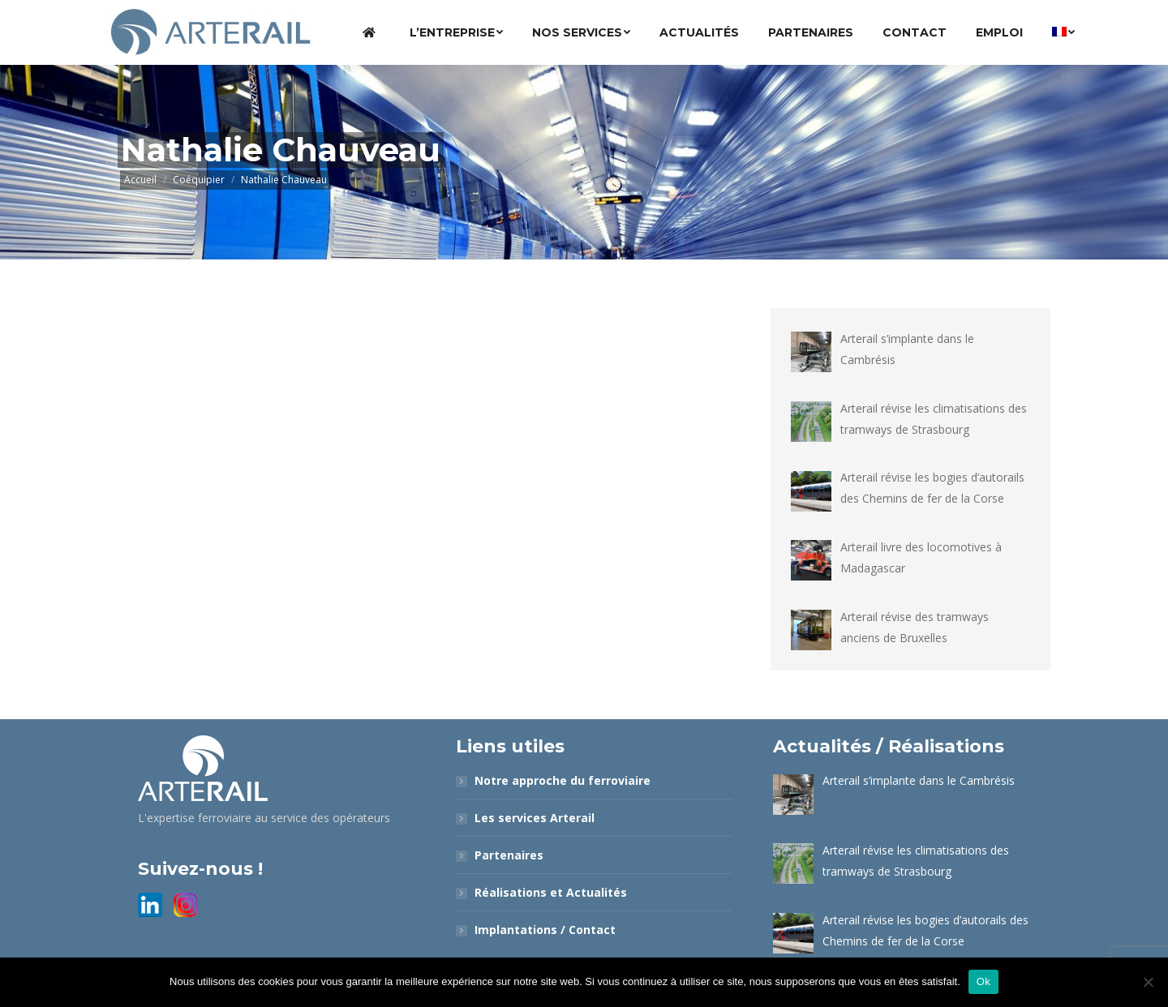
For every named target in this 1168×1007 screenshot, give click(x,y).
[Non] (1148, 982)
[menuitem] (371, 32)
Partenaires (508, 855)
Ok (983, 981)
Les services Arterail (534, 817)
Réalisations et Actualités (550, 892)
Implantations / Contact (545, 929)
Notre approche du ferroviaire (562, 780)
